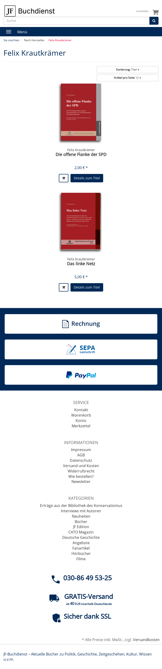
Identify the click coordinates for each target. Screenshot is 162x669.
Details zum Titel (87, 178)
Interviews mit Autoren (81, 510)
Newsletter (81, 481)
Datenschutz (81, 460)
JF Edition (81, 526)
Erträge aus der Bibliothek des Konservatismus (81, 505)
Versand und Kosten (81, 465)
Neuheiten (81, 516)
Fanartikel (81, 548)
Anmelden (142, 11)
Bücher (81, 521)
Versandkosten (146, 639)
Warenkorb (81, 415)
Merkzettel (81, 425)
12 (127, 78)
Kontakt (81, 409)
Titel (127, 69)
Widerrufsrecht (81, 471)
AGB (81, 455)
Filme (81, 558)
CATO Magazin (81, 532)
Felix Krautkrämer (81, 150)
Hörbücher (81, 553)
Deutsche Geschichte (81, 537)
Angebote (81, 542)
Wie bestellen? (81, 476)
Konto (81, 420)
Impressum (81, 449)
